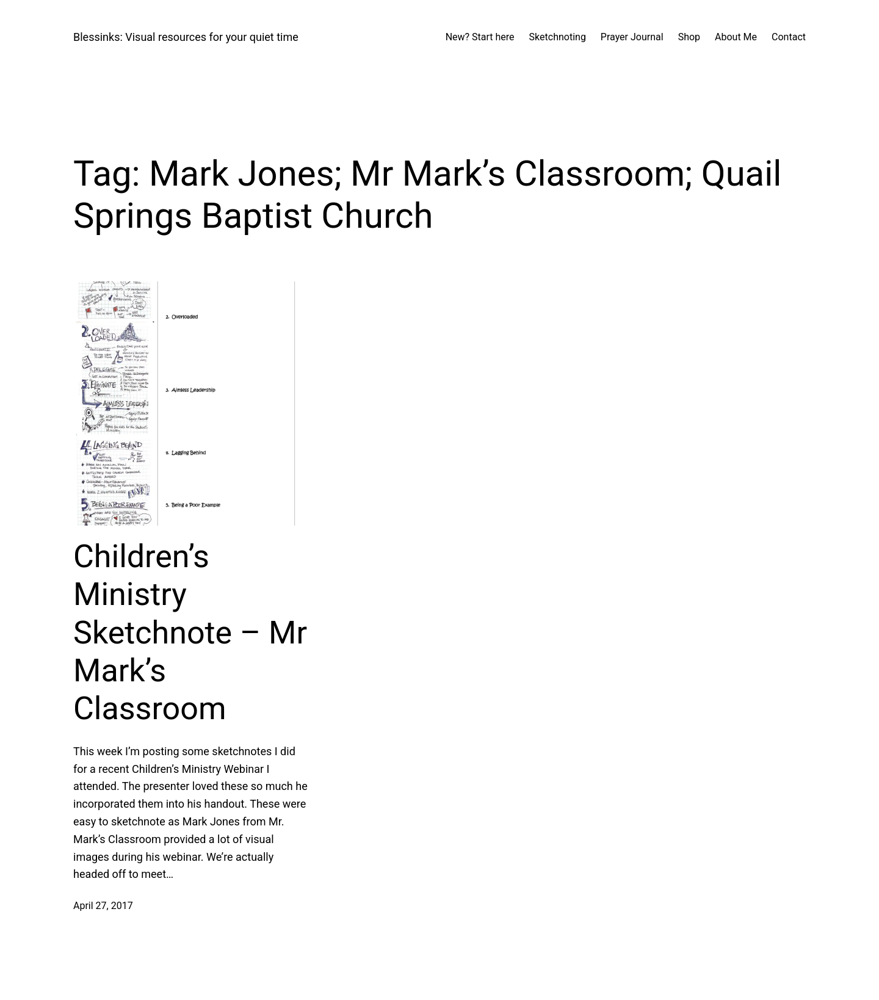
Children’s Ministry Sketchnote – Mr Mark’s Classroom (190, 633)
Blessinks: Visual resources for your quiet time (185, 37)
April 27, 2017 (103, 905)
